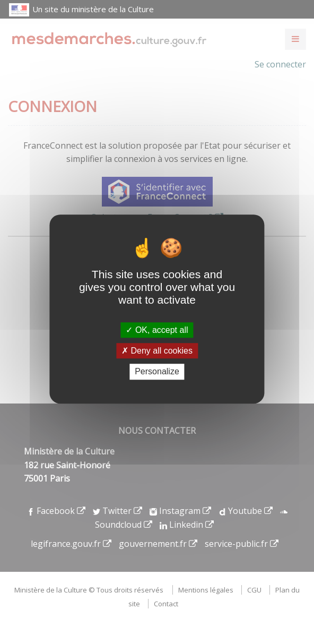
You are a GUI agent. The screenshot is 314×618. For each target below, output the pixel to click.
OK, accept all (157, 329)
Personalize (157, 371)
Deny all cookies (157, 350)
